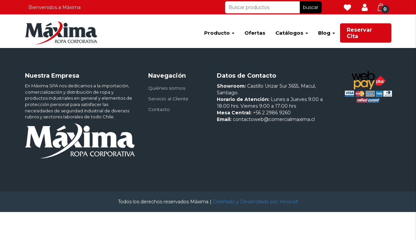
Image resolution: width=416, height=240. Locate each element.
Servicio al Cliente (168, 99)
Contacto (159, 109)
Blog (326, 33)
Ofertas (254, 33)
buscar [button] (310, 7)
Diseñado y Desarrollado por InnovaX (255, 202)
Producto (219, 33)
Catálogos (291, 33)
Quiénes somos (166, 88)
